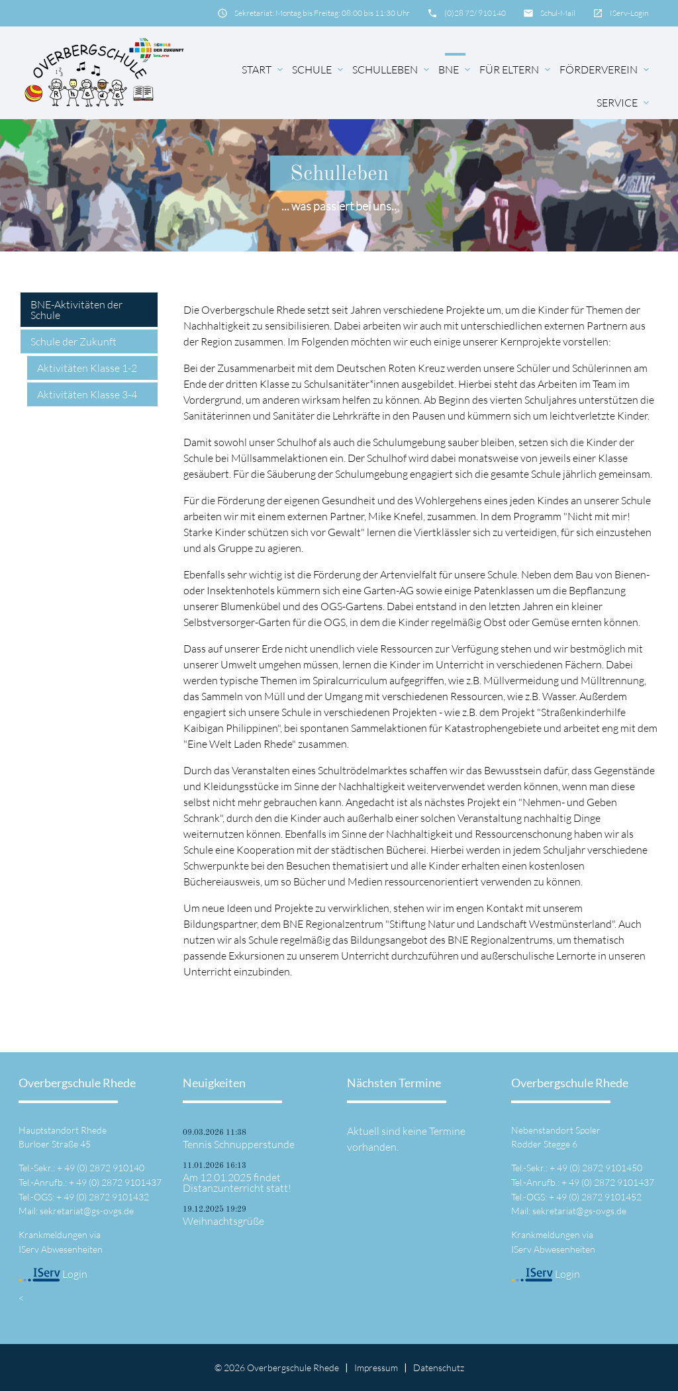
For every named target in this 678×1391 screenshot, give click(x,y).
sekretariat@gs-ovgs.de (87, 1210)
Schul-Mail (557, 13)
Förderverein (605, 69)
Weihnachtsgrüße (223, 1221)
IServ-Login (629, 13)
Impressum (376, 1367)
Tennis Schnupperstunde (239, 1144)
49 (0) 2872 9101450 (599, 1167)
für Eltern (516, 69)
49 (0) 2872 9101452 (599, 1196)
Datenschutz (438, 1367)
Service (624, 102)
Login (53, 1273)
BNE (455, 69)
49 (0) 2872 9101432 (106, 1196)
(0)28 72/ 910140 (475, 13)
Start (263, 69)
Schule (319, 69)
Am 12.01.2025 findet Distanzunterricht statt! (237, 1182)
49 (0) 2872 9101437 (119, 1182)
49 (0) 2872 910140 (104, 1167)
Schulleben (392, 69)
